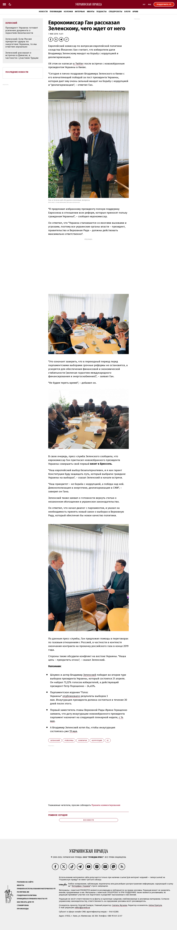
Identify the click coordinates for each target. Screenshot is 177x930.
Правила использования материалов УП (36, 889)
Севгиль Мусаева (119, 905)
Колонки (68, 11)
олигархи (82, 740)
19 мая (73, 731)
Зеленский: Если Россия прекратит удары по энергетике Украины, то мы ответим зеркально (21, 43)
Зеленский (89, 674)
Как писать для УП (25, 902)
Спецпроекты (115, 11)
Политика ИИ (23, 892)
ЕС (108, 740)
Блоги (127, 11)
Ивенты (90, 11)
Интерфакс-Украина (81, 886)
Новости (43, 11)
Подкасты (101, 11)
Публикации (56, 11)
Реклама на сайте (25, 882)
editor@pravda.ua (82, 907)
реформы (69, 740)
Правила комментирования (105, 805)
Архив (135, 11)
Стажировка (23, 905)
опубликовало (71, 696)
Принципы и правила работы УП (32, 899)
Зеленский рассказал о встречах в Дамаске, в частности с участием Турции (21, 55)
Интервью (80, 11)
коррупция (97, 740)
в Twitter (78, 63)
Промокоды (23, 909)
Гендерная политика (27, 895)
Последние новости (16, 72)
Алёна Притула (155, 905)
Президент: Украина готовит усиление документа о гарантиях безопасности (21, 30)
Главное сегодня (57, 815)
